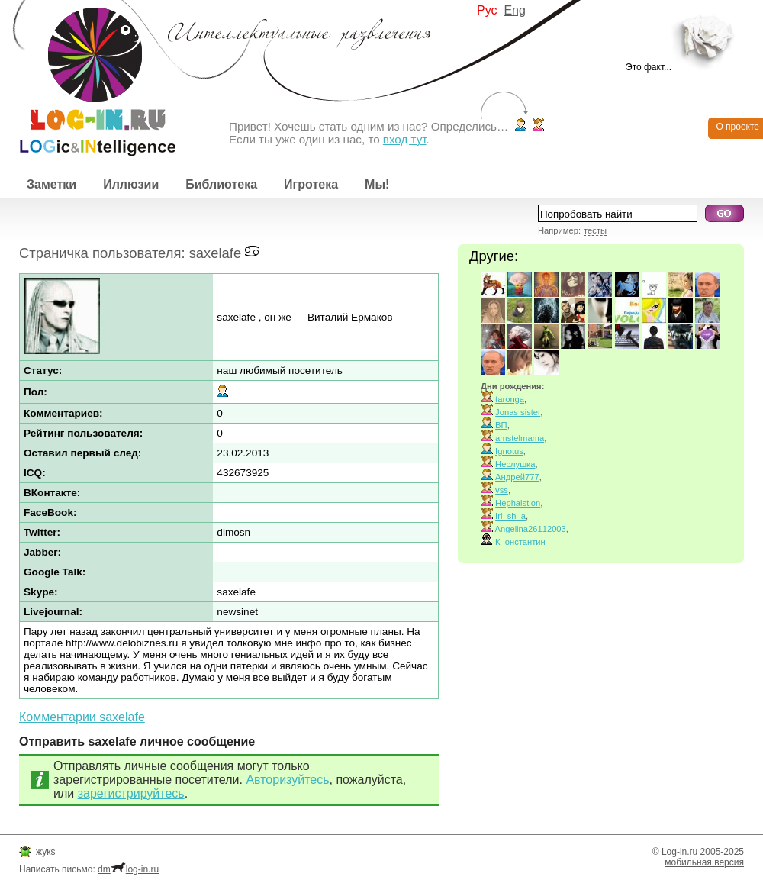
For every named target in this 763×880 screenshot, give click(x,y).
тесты (595, 230)
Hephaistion (517, 503)
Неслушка (515, 464)
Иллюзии (131, 184)
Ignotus (509, 451)
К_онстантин (520, 541)
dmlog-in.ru (128, 869)
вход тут (405, 139)
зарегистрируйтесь (131, 793)
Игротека (311, 184)
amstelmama (519, 438)
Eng (514, 10)
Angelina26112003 (530, 528)
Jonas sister (517, 412)
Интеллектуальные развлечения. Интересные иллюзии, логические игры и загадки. (87, 78)
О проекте (737, 126)
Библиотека (221, 184)
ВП (501, 425)
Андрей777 (517, 477)
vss (501, 490)
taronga (509, 399)
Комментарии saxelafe (82, 717)
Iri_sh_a (510, 516)
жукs (45, 851)
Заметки (51, 184)
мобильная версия (704, 862)
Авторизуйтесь (287, 779)
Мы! (377, 184)
